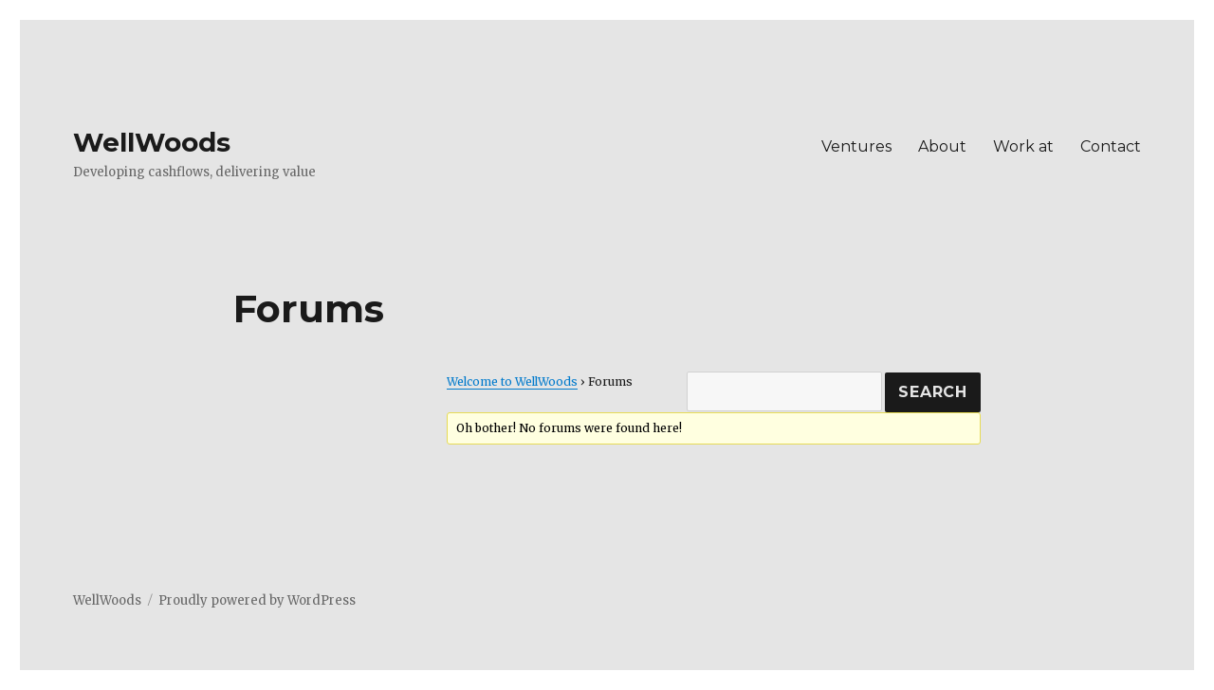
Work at (1023, 146)
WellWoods (151, 142)
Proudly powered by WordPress (257, 600)
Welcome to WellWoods (512, 381)
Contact (1110, 146)
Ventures (856, 146)
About (942, 146)
